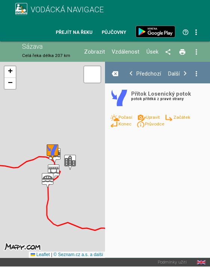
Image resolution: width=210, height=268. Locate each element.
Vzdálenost (125, 52)
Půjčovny (114, 32)
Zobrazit (94, 52)
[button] (47, 180)
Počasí (125, 117)
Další (174, 74)
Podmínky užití (172, 262)
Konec (125, 124)
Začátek (181, 117)
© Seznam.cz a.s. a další (78, 254)
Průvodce (154, 124)
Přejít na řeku (74, 32)
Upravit (153, 117)
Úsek (152, 52)
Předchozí (148, 74)
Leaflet (40, 254)
